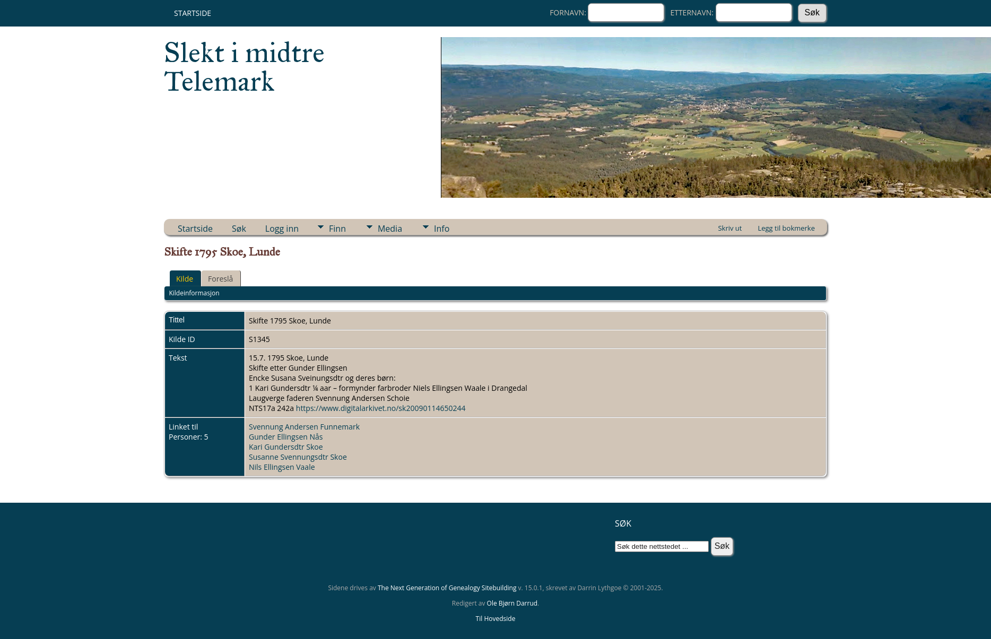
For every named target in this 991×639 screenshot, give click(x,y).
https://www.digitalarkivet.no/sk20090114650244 (381, 408)
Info (441, 228)
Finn (337, 228)
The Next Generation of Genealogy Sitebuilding (447, 587)
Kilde (184, 279)
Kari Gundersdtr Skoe (286, 447)
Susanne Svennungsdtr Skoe (298, 457)
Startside (192, 13)
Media (390, 228)
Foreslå (220, 279)
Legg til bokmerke (786, 228)
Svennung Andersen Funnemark (304, 427)
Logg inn (282, 228)
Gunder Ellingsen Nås (286, 437)
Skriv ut (730, 228)
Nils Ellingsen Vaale (282, 467)
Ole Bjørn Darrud (512, 603)
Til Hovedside (496, 618)
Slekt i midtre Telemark (244, 67)
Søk (239, 228)
